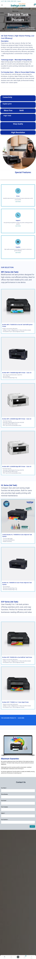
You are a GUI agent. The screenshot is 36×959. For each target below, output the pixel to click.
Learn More (18, 201)
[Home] (4, 956)
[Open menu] (18, 957)
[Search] (11, 956)
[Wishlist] (25, 956)
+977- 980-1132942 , (6, 1)
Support (19, 1)
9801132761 (14, 1)
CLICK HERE (21, 718)
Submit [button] (32, 826)
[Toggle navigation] (2, 5)
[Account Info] (31, 956)
